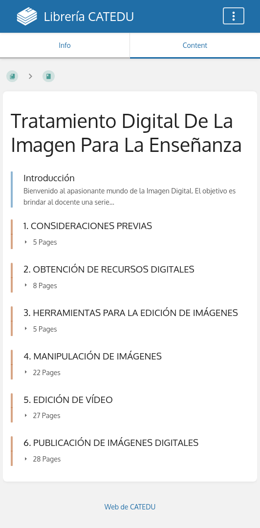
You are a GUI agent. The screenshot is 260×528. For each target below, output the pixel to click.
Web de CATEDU (130, 507)
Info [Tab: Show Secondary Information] (65, 45)
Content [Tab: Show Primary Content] (195, 45)
